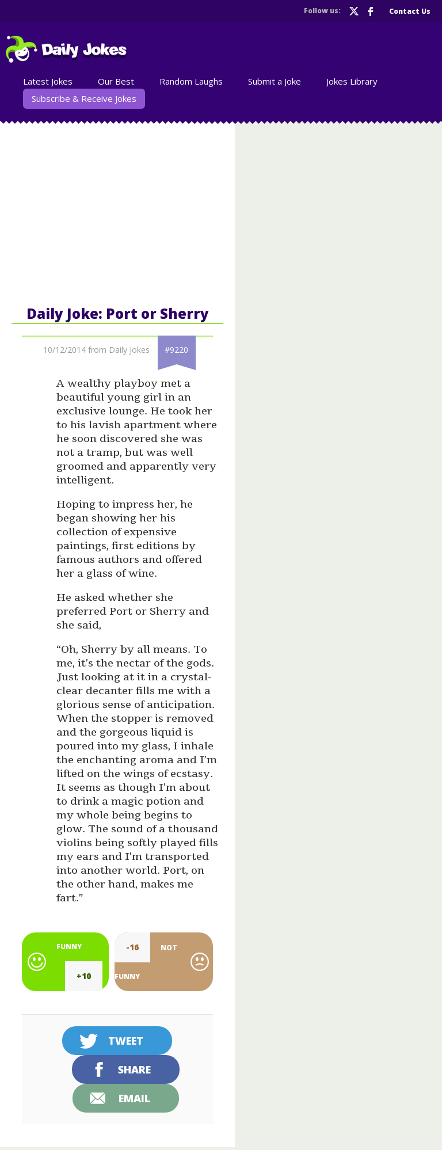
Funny (69, 946)
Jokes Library (352, 81)
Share (134, 1069)
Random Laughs (191, 81)
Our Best (116, 81)
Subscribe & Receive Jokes (84, 98)
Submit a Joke (274, 81)
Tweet (125, 1041)
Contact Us (409, 11)
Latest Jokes (48, 81)
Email (134, 1098)
